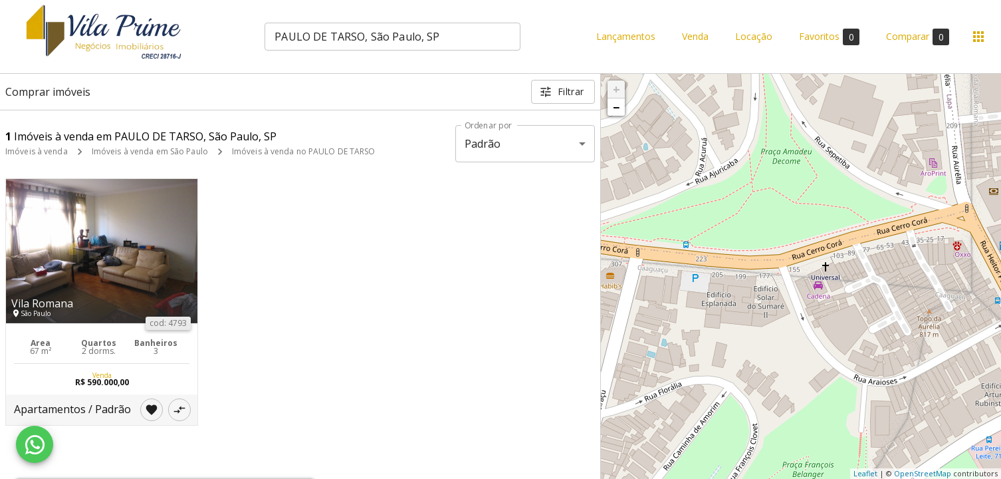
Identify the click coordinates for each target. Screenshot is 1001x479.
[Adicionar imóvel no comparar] (179, 410)
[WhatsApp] (34, 444)
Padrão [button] (483, 143)
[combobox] (392, 37)
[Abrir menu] (978, 37)
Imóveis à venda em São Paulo (150, 151)
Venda (695, 37)
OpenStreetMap (922, 473)
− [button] (616, 107)
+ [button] (616, 89)
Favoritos (829, 37)
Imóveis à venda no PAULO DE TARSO (304, 151)
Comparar (917, 37)
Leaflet (865, 473)
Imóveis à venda (36, 151)
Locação (753, 37)
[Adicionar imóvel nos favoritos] (151, 410)
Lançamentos (625, 37)
